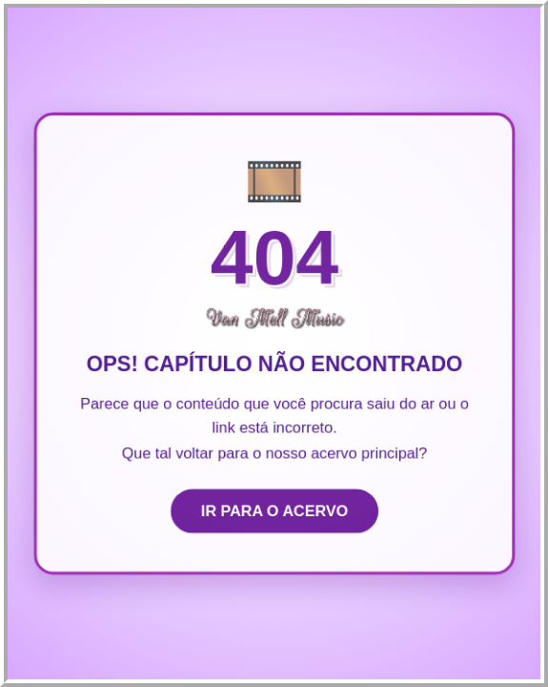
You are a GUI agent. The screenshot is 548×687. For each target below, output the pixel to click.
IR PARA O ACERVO (274, 512)
